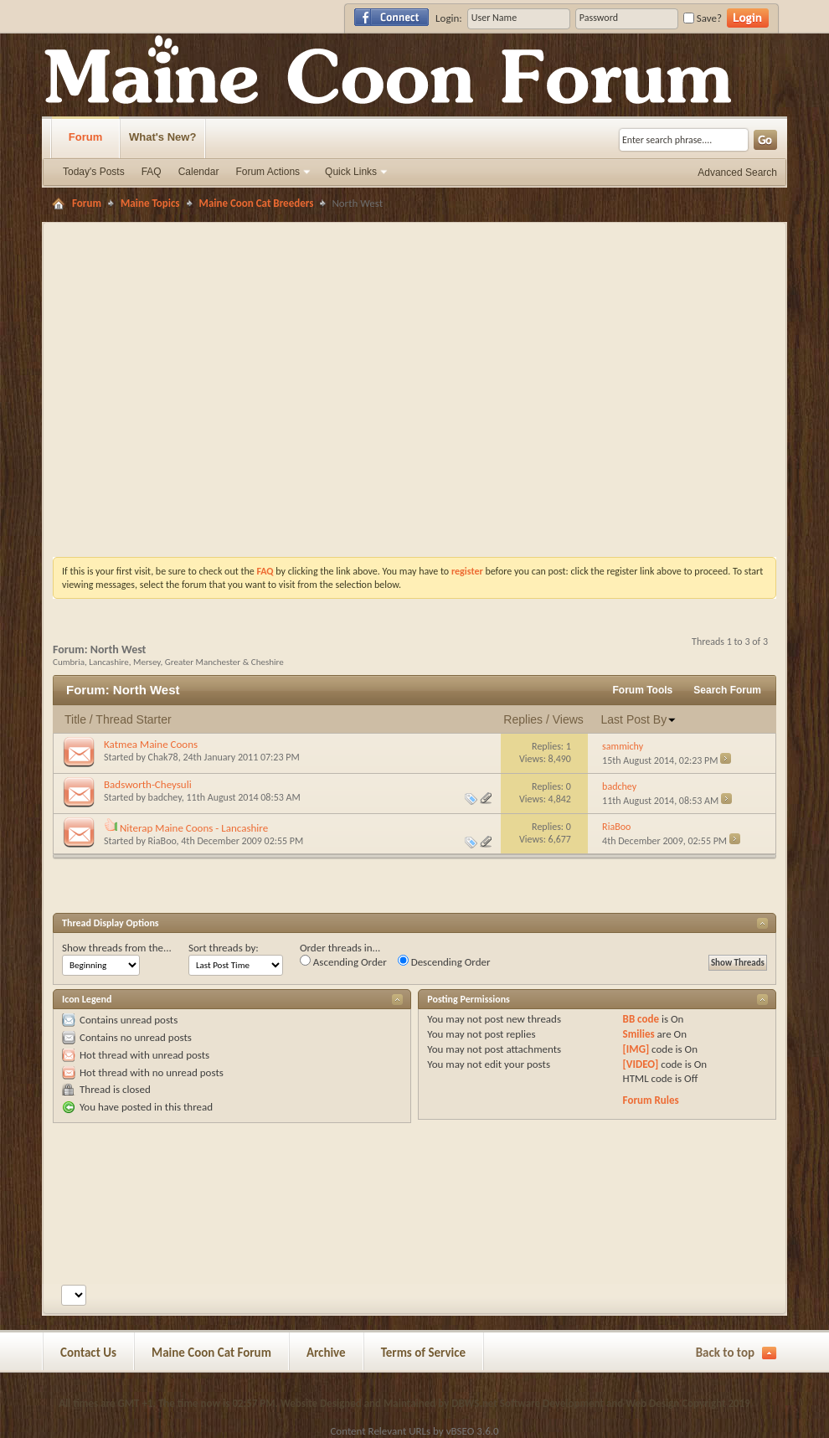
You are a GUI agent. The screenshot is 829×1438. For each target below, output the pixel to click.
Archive (326, 1352)
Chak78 (163, 757)
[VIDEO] (641, 1064)
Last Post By (639, 719)
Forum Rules (651, 1100)
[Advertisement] (306, 349)
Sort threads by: (223, 947)
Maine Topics (150, 203)
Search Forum (727, 690)
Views (568, 719)
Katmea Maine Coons (151, 744)
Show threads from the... (117, 947)
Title (75, 719)
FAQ (152, 172)
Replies (523, 719)
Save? (702, 18)
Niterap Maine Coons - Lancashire (194, 828)
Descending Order (444, 961)
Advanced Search (737, 172)
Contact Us (88, 1352)
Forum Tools (643, 690)
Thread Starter (133, 719)
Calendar (198, 172)
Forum (85, 137)
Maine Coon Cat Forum (211, 1352)
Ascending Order (343, 961)
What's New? (162, 137)
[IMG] (636, 1049)
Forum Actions (267, 172)
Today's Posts (94, 172)
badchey (165, 797)
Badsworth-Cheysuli (148, 784)
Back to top (725, 1352)
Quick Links (351, 172)
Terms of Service (423, 1352)
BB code (641, 1019)
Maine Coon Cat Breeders (256, 203)
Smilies (639, 1034)
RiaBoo (162, 841)
